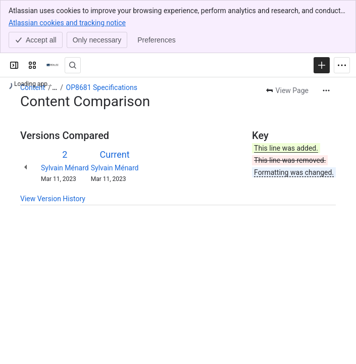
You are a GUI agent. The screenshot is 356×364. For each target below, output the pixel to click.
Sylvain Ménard (65, 168)
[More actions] (326, 90)
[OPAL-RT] (52, 65)
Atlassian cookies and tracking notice (67, 22)
